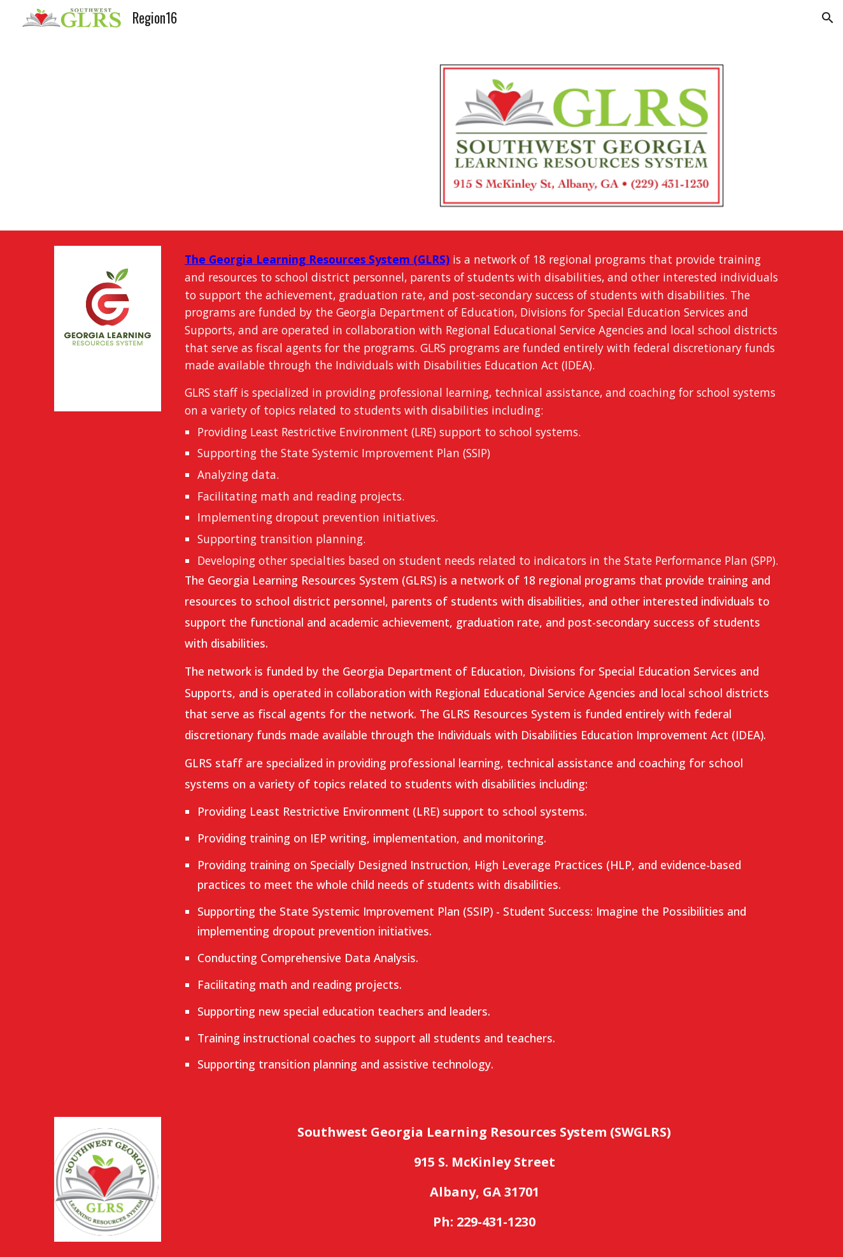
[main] (484, 666)
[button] (827, 18)
